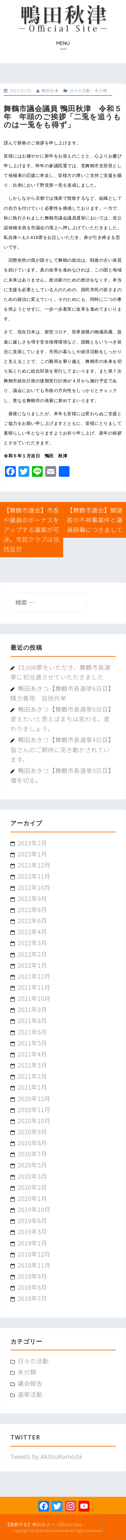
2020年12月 (34, 1098)
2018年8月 (32, 1287)
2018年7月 (32, 1298)
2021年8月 (32, 1020)
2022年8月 (32, 909)
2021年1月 (32, 1087)
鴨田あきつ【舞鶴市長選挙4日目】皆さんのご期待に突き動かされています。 (62, 749)
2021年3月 (32, 1065)
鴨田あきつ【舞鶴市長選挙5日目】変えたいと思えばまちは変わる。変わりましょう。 (62, 719)
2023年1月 (32, 853)
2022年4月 (32, 931)
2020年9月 (32, 1131)
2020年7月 (32, 1153)
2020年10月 (34, 1120)
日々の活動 (79, 90)
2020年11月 (34, 1109)
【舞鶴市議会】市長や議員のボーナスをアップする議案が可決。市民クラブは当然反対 (31, 530)
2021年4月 (32, 1053)
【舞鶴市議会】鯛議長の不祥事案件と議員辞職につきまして (95, 520)
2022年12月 (34, 864)
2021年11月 (34, 987)
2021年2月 (32, 1076)
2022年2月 (32, 954)
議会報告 (30, 1383)
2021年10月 (34, 998)
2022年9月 (32, 898)
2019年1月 (32, 1242)
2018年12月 (34, 1253)
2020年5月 (32, 1164)
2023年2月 (32, 842)
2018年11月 (34, 1265)
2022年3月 (32, 942)
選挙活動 (30, 1394)
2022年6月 (32, 920)
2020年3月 (32, 1176)
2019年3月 (32, 1231)
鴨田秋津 (50, 90)
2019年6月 (32, 1220)
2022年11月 (34, 876)
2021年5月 (32, 1042)
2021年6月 (32, 1031)
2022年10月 (34, 887)
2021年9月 (32, 1009)
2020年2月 (32, 1187)
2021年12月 (34, 976)
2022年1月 (32, 965)
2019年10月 (34, 1209)
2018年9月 (32, 1276)
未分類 (100, 90)
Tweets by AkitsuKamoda (46, 1456)
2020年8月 (32, 1142)
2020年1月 (32, 1198)
